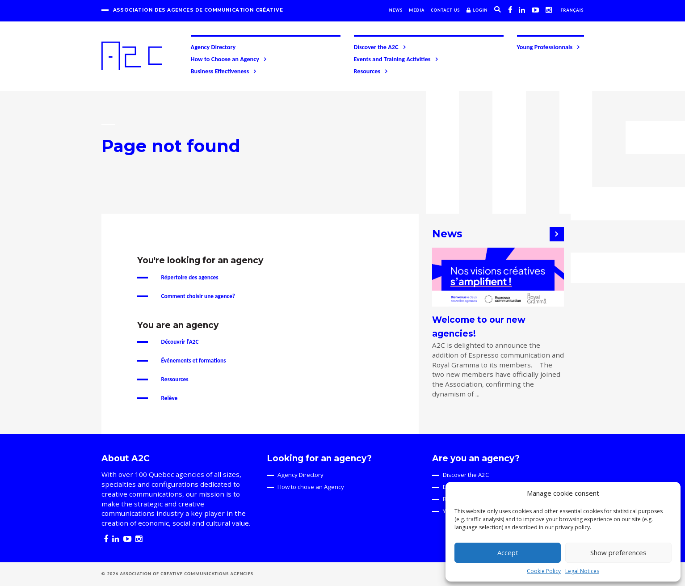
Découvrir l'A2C (180, 342)
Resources (371, 71)
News (396, 10)
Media (416, 10)
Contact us (445, 10)
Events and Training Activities (396, 59)
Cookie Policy (544, 571)
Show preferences (618, 552)
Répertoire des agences (190, 277)
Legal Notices (582, 571)
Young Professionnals (549, 47)
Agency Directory (213, 47)
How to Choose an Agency (229, 59)
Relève (169, 398)
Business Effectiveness (224, 71)
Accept (507, 552)
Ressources (175, 379)
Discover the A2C (380, 47)
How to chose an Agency (310, 487)
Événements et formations (193, 360)
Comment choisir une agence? (198, 296)
